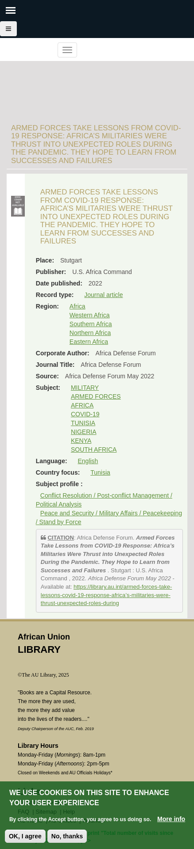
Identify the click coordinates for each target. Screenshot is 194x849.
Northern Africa (90, 332)
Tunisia (100, 472)
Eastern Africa (89, 341)
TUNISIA (83, 422)
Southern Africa (91, 323)
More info (171, 819)
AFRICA (82, 405)
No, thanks (67, 836)
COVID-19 (85, 414)
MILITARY (85, 387)
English (88, 460)
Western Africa (90, 315)
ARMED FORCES (96, 396)
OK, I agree (25, 836)
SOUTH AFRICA (93, 449)
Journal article (103, 294)
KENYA (81, 440)
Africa (77, 306)
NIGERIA (84, 431)
